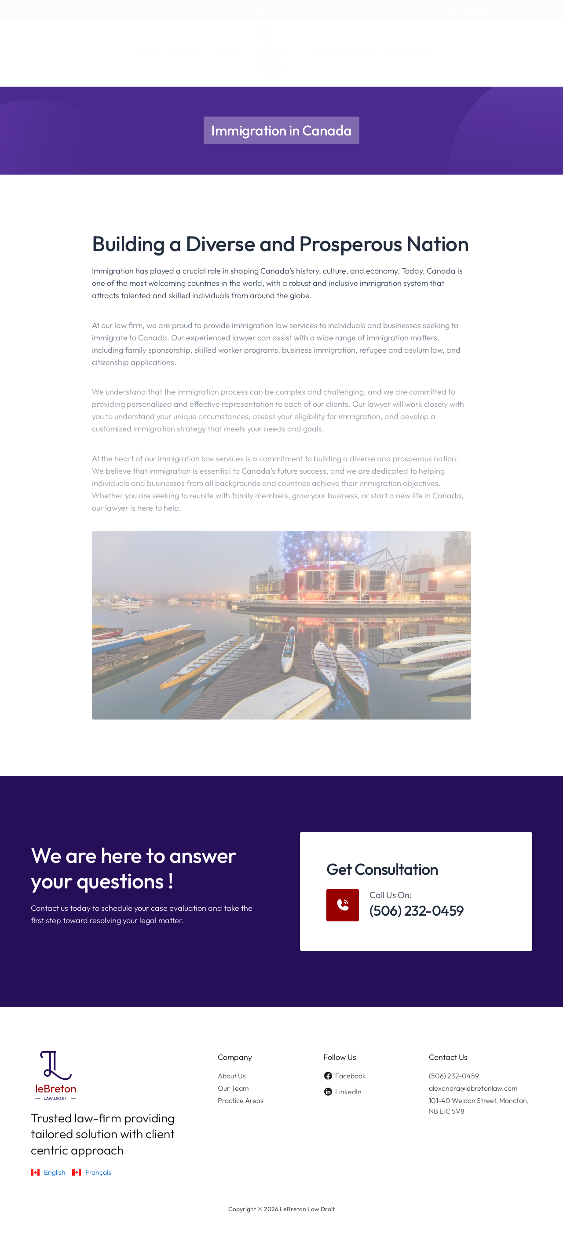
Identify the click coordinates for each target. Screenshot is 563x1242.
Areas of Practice (344, 52)
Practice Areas (240, 1100)
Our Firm (186, 52)
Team (225, 52)
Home (146, 52)
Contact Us (407, 52)
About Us (232, 1075)
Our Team (233, 1088)
